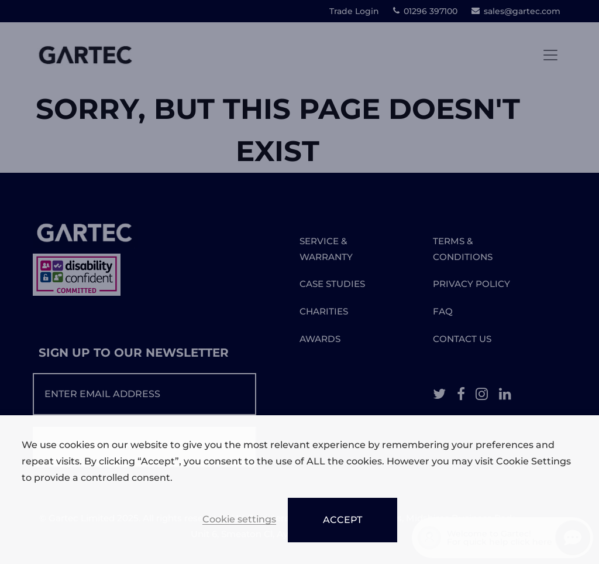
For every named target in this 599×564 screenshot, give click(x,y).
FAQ (443, 311)
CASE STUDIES (332, 283)
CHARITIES (324, 311)
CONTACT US (462, 338)
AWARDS (320, 338)
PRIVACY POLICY (471, 283)
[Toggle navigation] (550, 55)
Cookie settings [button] (239, 520)
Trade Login (354, 11)
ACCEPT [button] (342, 519)
